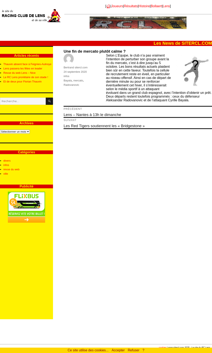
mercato (78, 80)
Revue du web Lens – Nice (19, 72)
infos (66, 76)
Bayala (68, 80)
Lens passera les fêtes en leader (22, 68)
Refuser (133, 350)
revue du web (11, 169)
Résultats (131, 6)
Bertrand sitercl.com (76, 67)
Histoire (144, 6)
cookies (162, 347)
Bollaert (156, 6)
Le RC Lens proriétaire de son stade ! (25, 77)
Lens (166, 6)
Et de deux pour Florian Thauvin (22, 81)
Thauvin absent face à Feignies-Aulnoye (27, 64)
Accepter (118, 350)
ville (5, 173)
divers (7, 160)
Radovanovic (71, 84)
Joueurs (117, 6)
